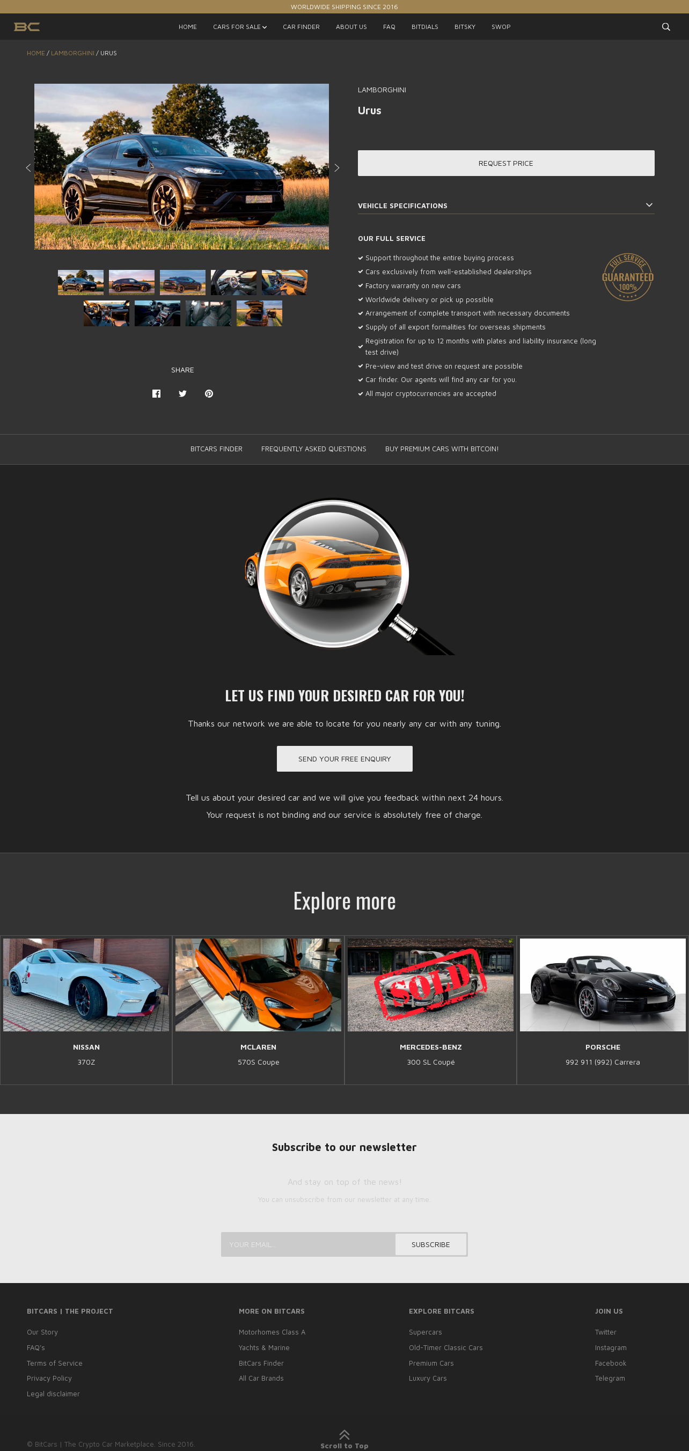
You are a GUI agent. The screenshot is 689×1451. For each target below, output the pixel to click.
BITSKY (465, 27)
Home (36, 53)
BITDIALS (425, 27)
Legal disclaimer (53, 1393)
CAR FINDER (301, 27)
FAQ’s (36, 1347)
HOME (188, 27)
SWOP (501, 27)
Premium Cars (431, 1363)
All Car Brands (261, 1378)
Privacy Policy (49, 1378)
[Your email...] (344, 1244)
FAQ (389, 27)
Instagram (611, 1347)
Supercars (425, 1332)
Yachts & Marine (264, 1347)
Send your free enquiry (344, 758)
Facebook (611, 1363)
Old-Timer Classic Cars (446, 1347)
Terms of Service (55, 1363)
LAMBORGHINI (72, 53)
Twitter (606, 1332)
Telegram (610, 1378)
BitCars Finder (261, 1363)
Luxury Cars (428, 1378)
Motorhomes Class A (272, 1332)
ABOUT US (351, 27)
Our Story (42, 1332)
